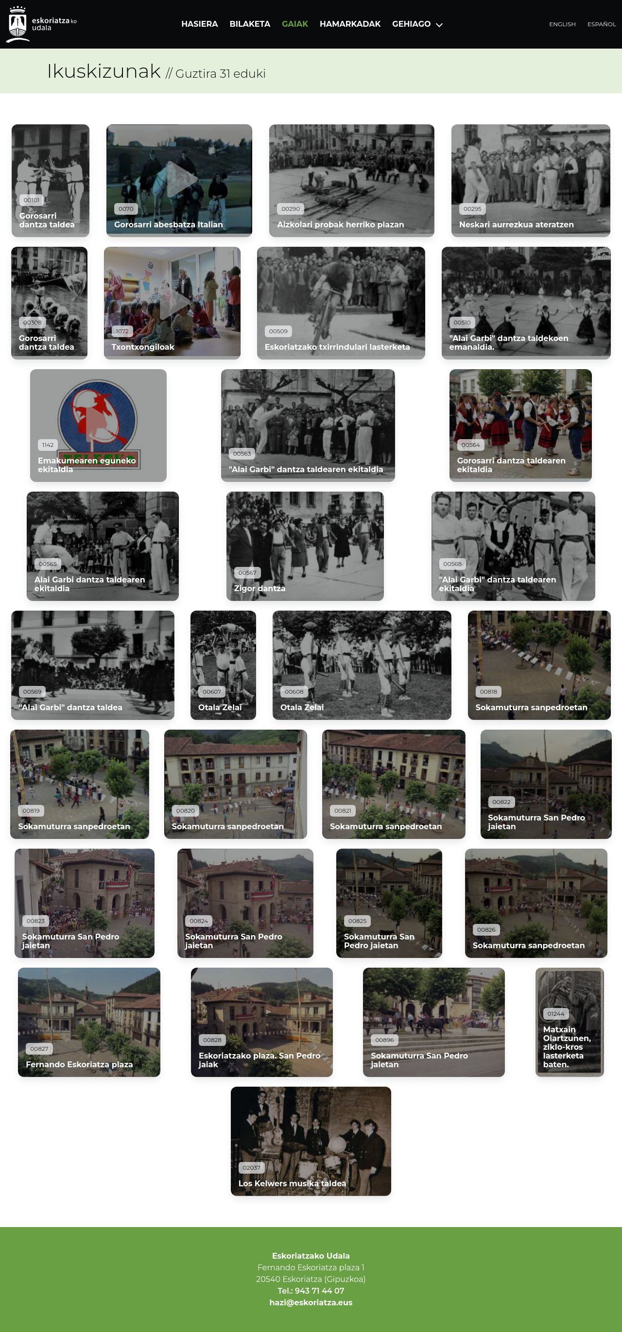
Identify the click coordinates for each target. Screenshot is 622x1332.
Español (601, 24)
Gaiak (295, 24)
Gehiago (411, 24)
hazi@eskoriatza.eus (311, 1302)
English (562, 24)
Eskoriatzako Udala (311, 1256)
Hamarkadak (350, 24)
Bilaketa (250, 24)
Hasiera (199, 24)
